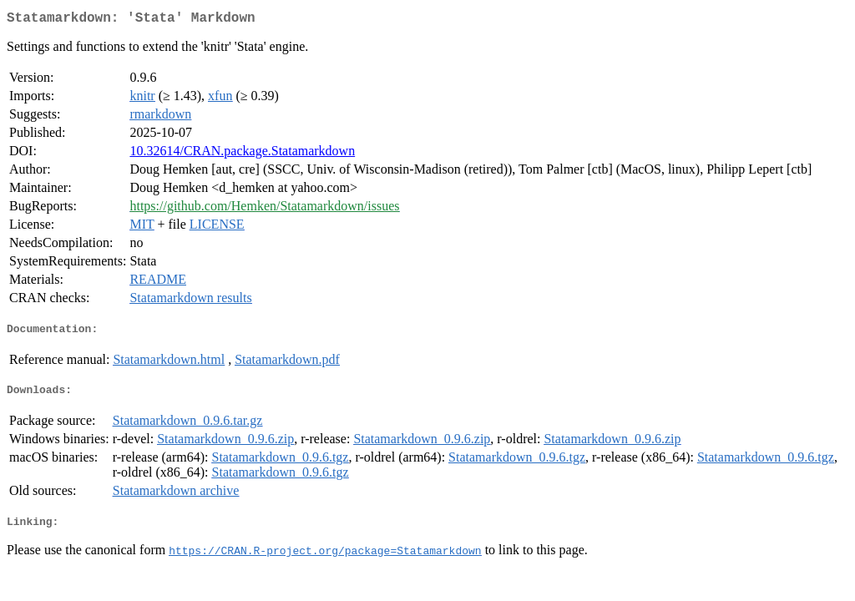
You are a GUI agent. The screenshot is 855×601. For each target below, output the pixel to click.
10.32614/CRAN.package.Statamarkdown (242, 154)
